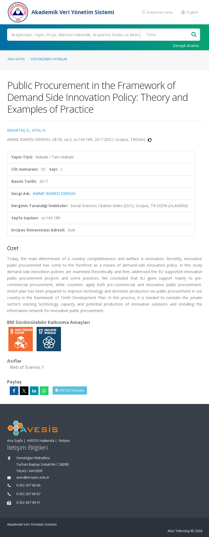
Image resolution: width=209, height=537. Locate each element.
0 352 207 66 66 (28, 485)
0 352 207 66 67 (28, 494)
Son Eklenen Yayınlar (48, 59)
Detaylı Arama (186, 45)
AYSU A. (39, 130)
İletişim (64, 440)
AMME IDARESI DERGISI (54, 193)
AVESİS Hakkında (40, 440)
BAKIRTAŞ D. (18, 130)
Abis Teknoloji (179, 531)
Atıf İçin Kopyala (70, 390)
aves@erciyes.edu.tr (32, 477)
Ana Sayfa (16, 59)
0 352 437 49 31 (28, 502)
